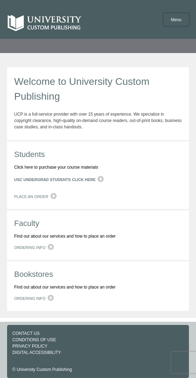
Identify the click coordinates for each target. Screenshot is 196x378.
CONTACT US (26, 333)
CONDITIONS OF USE (34, 339)
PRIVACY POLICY (29, 346)
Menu (176, 19)
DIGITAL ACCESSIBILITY (36, 352)
